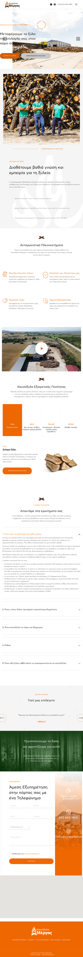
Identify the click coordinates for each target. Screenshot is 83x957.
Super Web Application (45, 953)
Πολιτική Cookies (35, 954)
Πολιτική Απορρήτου (32, 854)
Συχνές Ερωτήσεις (42, 940)
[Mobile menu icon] (76, 4)
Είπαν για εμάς (55, 940)
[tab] (12, 420)
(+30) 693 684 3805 (65, 4)
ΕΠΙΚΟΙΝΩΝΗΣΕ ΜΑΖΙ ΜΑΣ (17, 470)
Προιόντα (31, 940)
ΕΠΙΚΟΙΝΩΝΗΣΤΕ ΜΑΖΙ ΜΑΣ (52, 149)
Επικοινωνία (66, 940)
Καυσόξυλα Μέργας (20, 940)
